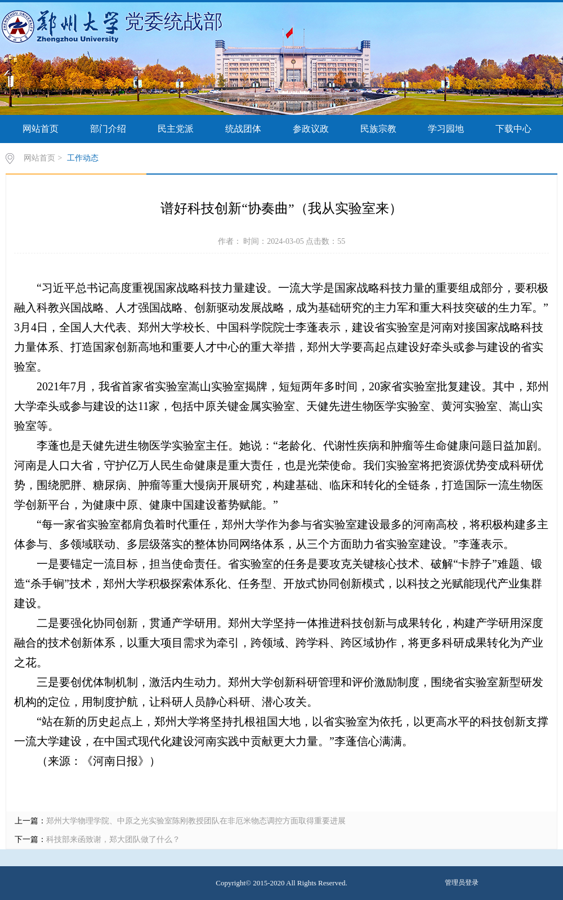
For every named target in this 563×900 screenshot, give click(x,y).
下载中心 (513, 128)
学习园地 (446, 128)
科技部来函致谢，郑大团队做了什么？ (113, 839)
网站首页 (41, 128)
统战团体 (243, 128)
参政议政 (311, 128)
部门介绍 (108, 128)
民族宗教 (378, 128)
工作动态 (83, 158)
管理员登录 (462, 882)
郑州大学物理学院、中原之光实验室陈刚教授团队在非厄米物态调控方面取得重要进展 (196, 821)
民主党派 (176, 128)
